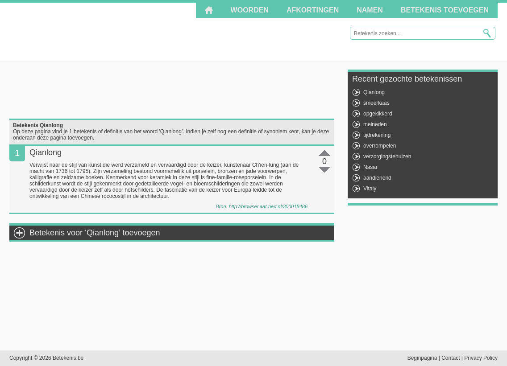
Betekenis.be (89, 31)
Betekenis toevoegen (445, 10)
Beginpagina (422, 358)
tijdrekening (377, 135)
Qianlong (374, 92)
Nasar (370, 167)
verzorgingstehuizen (387, 156)
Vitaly (369, 188)
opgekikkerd (377, 114)
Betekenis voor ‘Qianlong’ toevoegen (94, 232)
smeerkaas (376, 103)
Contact (450, 358)
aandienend (377, 178)
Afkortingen (313, 10)
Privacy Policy (481, 358)
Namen (370, 10)
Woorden (250, 10)
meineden (375, 124)
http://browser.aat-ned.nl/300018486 (268, 206)
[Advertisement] (171, 90)
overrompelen (379, 146)
